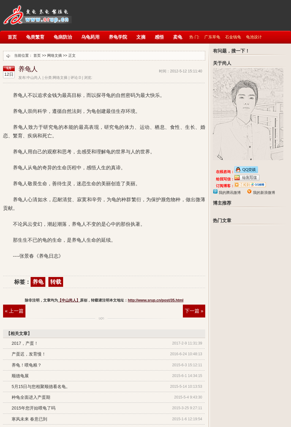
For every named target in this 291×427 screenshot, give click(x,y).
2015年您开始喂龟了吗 (33, 408)
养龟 (37, 282)
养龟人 (28, 69)
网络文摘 (54, 55)
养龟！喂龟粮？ (27, 365)
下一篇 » (194, 311)
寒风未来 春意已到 (29, 419)
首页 (37, 55)
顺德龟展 (20, 375)
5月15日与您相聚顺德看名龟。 (41, 386)
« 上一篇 (14, 311)
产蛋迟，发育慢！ (29, 354)
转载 (55, 282)
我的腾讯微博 (229, 192)
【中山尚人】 (37, 11)
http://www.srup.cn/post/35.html (155, 300)
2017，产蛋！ (25, 343)
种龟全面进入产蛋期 (31, 397)
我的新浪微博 (263, 192)
